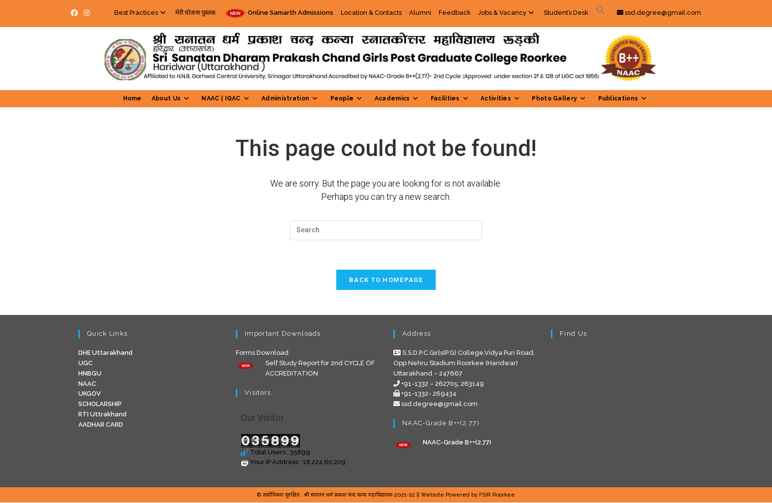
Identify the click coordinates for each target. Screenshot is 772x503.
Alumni (420, 12)
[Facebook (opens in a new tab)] (76, 13)
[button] (601, 12)
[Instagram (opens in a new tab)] (87, 13)
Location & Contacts (371, 12)
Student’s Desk (566, 12)
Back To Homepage (386, 280)
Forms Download (262, 353)
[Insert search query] (386, 230)
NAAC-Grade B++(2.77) (457, 442)
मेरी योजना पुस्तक (195, 12)
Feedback (455, 12)
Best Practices (141, 12)
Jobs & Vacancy (507, 12)
